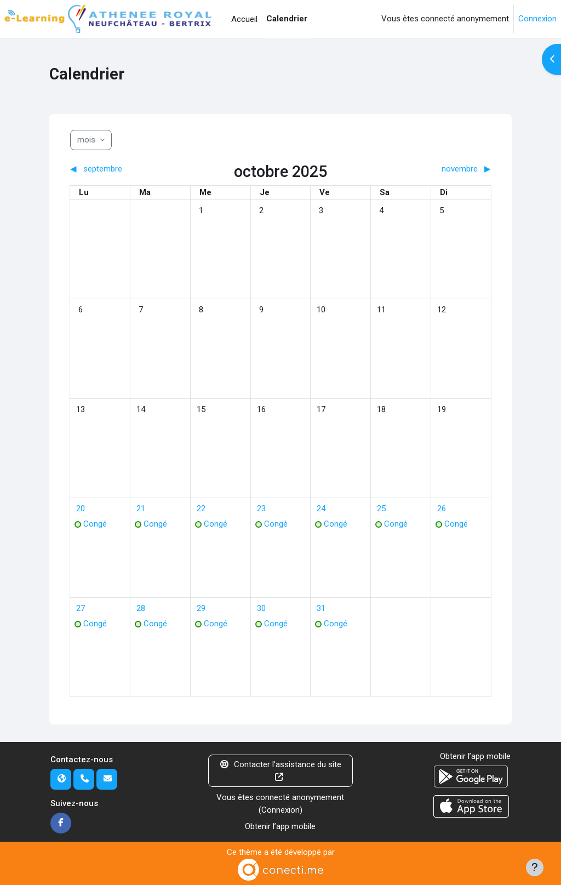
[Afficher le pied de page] (534, 867)
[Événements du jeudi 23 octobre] (261, 508)
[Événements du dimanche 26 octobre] (441, 508)
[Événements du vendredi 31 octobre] (321, 608)
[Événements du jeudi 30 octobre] (261, 608)
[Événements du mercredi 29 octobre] (201, 608)
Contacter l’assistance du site (281, 770)
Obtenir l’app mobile (280, 826)
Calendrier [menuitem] (286, 19)
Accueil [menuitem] (244, 19)
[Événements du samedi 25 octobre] (381, 508)
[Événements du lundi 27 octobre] (80, 608)
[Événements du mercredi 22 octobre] (201, 508)
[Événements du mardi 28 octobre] (141, 608)
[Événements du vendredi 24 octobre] (321, 508)
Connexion (537, 19)
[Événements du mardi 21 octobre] (141, 508)
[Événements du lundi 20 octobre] (80, 508)
